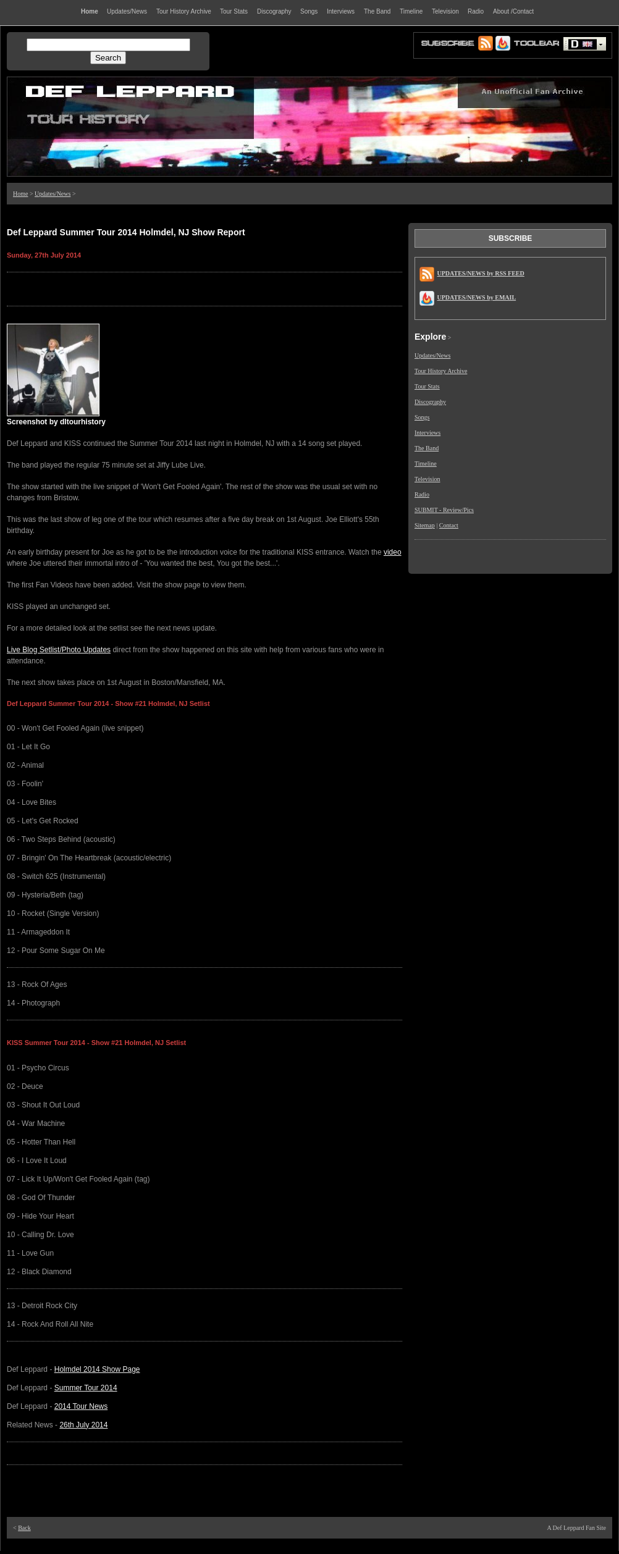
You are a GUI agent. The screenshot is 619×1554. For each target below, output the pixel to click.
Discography (430, 401)
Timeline (426, 463)
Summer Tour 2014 (85, 1388)
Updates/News (52, 193)
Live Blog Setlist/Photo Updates (59, 649)
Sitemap (425, 525)
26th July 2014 (83, 1425)
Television (427, 479)
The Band (427, 448)
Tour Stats (427, 386)
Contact (448, 525)
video (393, 552)
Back (24, 1527)
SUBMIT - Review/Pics (444, 509)
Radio (422, 494)
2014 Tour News (81, 1406)
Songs (422, 417)
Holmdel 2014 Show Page (97, 1369)
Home (20, 193)
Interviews (427, 432)
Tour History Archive (441, 371)
